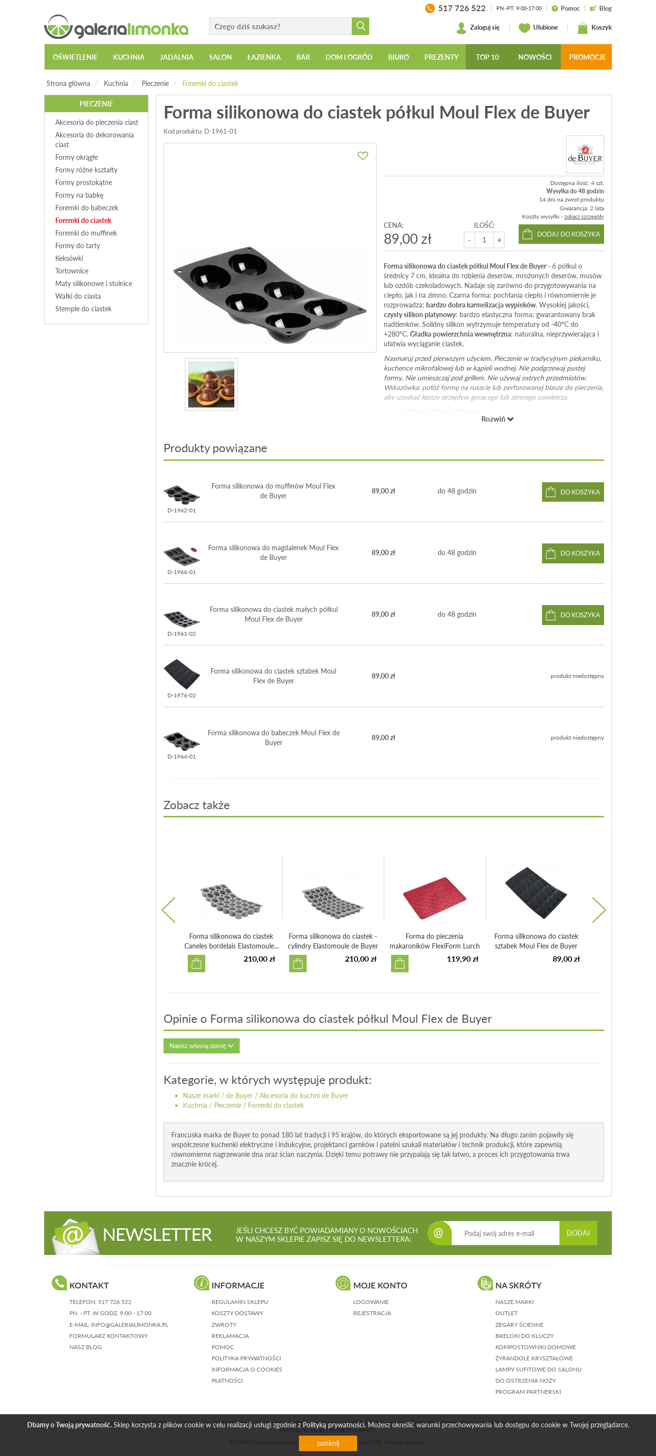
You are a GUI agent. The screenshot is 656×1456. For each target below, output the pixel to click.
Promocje (587, 57)
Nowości (535, 57)
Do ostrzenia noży (525, 1380)
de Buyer (239, 1095)
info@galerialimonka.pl (129, 1324)
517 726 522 (114, 1301)
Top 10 (487, 57)
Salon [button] (220, 57)
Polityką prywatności (333, 1425)
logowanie (371, 1301)
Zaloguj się (478, 28)
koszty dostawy (237, 1313)
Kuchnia (116, 83)
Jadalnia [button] (177, 57)
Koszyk (594, 28)
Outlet (506, 1313)
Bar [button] (303, 57)
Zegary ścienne (519, 1324)
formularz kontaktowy (108, 1335)
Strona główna (68, 83)
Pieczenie (155, 83)
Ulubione (538, 28)
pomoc (223, 1347)
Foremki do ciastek (210, 83)
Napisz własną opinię (201, 1046)
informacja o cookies (247, 1369)
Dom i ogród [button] (349, 57)
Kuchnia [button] (129, 57)
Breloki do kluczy (524, 1335)
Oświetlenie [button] (75, 57)
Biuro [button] (398, 57)
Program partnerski (528, 1391)
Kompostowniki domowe (535, 1347)
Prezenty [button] (442, 57)
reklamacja (230, 1335)
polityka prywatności (246, 1358)
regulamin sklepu (240, 1301)
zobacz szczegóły (584, 216)
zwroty (224, 1324)
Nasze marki (201, 1095)
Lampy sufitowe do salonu (538, 1369)
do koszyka (580, 492)
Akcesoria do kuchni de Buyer (304, 1095)
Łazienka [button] (264, 57)
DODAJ (578, 1233)
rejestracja (372, 1313)
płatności (227, 1380)
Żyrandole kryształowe (534, 1358)
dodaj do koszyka (568, 234)
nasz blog (85, 1347)
